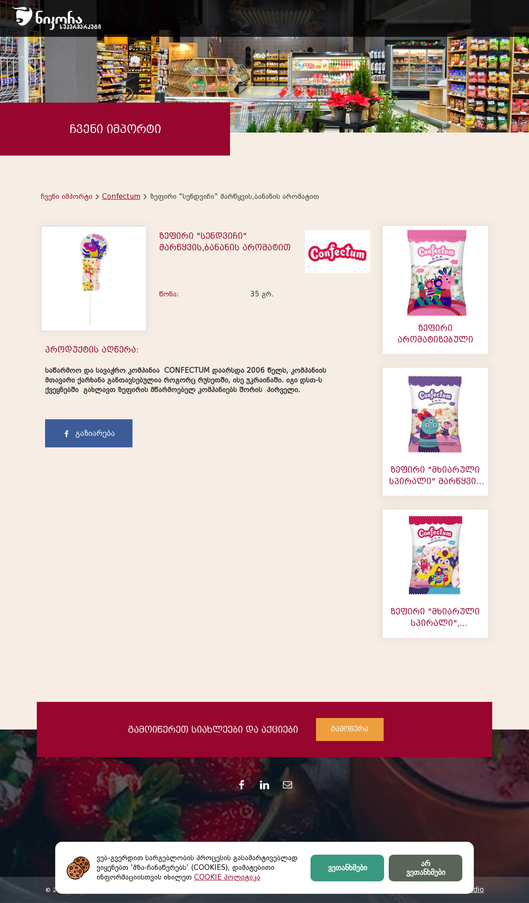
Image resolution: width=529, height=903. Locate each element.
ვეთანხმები (347, 868)
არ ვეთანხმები (425, 868)
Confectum (121, 196)
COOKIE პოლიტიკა (227, 877)
